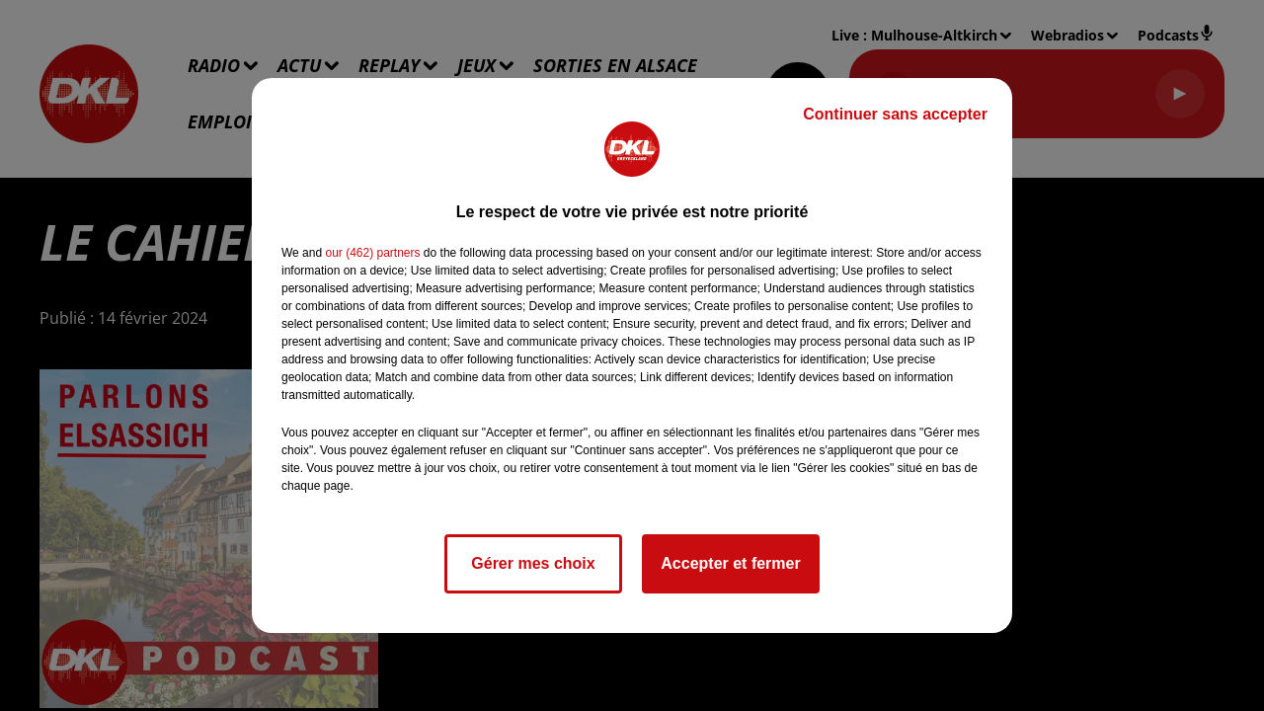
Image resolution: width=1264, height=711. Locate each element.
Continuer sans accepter (895, 114)
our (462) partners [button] (372, 253)
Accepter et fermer (730, 563)
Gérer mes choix (532, 563)
